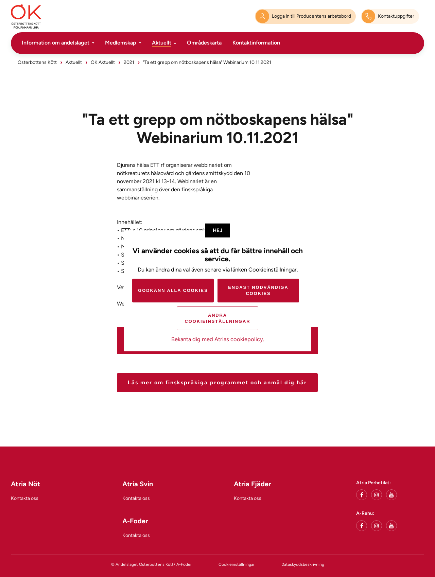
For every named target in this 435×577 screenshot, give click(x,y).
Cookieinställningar (237, 564)
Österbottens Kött (37, 62)
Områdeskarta (204, 42)
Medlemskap (120, 42)
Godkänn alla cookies (173, 290)
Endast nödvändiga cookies (258, 290)
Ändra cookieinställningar (217, 318)
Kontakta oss (24, 498)
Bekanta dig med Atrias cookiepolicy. (217, 339)
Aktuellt (161, 42)
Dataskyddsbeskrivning (302, 564)
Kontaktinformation (256, 42)
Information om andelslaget (55, 42)
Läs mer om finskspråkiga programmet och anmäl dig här (217, 382)
